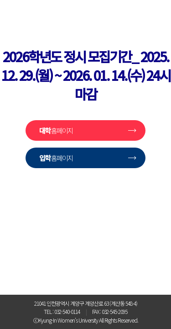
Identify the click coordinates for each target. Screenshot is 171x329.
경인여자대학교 (86, 216)
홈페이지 (56, 130)
